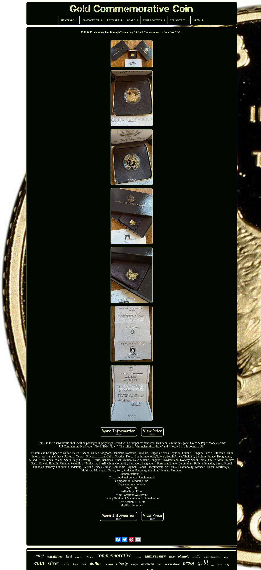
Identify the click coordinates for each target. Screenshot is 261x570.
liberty (122, 563)
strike (65, 564)
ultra (159, 564)
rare (212, 565)
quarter (79, 557)
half (227, 564)
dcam (226, 558)
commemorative (114, 555)
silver (53, 563)
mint (39, 555)
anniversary (155, 556)
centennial (212, 556)
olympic (183, 556)
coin (39, 563)
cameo (109, 564)
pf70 (172, 556)
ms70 (197, 556)
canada (138, 557)
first (69, 556)
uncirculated (172, 564)
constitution (55, 556)
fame (75, 564)
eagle (134, 564)
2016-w (89, 557)
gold (203, 562)
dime (84, 564)
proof (188, 563)
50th (219, 564)
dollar (95, 563)
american (147, 564)
